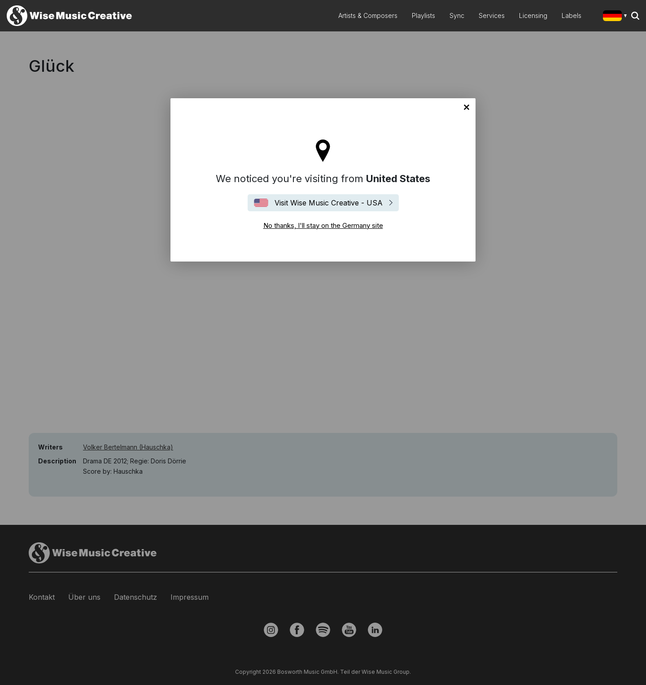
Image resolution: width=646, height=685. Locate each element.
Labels (571, 15)
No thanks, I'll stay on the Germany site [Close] (466, 107)
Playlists (423, 15)
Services (492, 15)
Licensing (533, 15)
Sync (457, 15)
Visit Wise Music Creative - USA (329, 202)
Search (635, 16)
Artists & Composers (367, 15)
